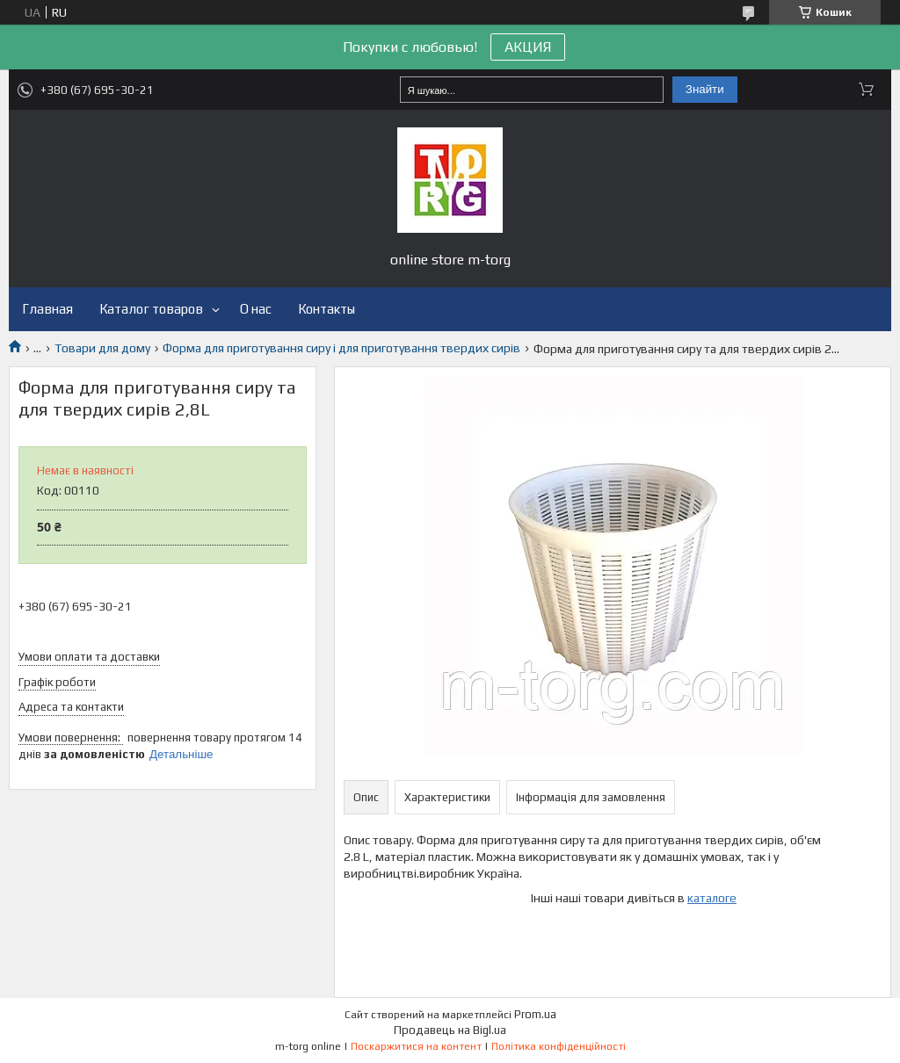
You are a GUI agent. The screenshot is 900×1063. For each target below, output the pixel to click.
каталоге (712, 898)
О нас (256, 308)
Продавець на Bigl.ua (450, 1030)
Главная (47, 308)
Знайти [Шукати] (705, 89)
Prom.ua (535, 1014)
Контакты (326, 308)
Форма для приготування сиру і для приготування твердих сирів (341, 348)
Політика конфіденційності (558, 1046)
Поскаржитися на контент (416, 1046)
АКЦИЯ (527, 47)
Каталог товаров (151, 308)
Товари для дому (102, 348)
